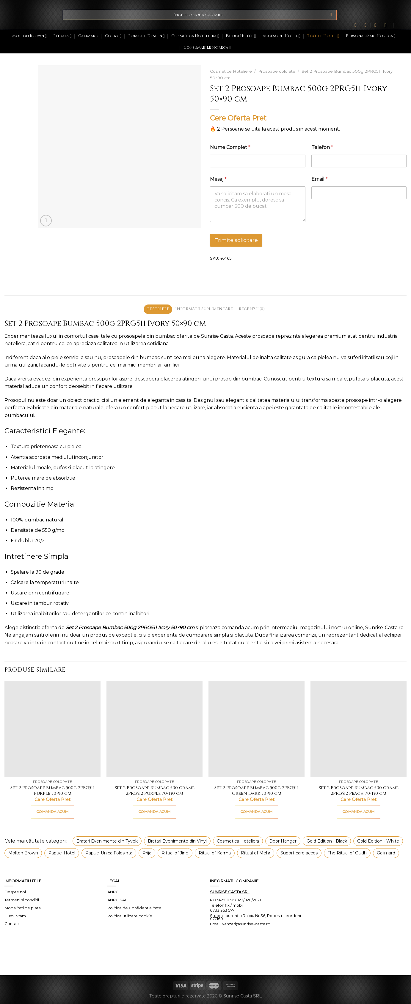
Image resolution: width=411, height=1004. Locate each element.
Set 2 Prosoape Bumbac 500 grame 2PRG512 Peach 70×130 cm (359, 791)
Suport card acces (299, 853)
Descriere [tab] (157, 309)
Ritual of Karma (215, 853)
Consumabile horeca (207, 47)
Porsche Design (146, 36)
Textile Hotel (323, 36)
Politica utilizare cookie (129, 915)
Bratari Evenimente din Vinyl (177, 841)
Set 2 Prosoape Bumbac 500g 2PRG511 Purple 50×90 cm (52, 791)
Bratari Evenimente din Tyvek (107, 841)
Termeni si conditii (21, 899)
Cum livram (15, 915)
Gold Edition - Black (327, 841)
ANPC (113, 891)
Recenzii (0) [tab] (252, 309)
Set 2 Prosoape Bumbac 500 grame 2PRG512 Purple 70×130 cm (154, 791)
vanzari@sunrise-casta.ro (246, 923)
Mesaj (218, 179)
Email (319, 179)
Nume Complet (230, 147)
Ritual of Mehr (255, 853)
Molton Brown (29, 36)
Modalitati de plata (22, 907)
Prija (146, 853)
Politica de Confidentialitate (134, 907)
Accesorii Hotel (281, 36)
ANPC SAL (117, 899)
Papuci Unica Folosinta (108, 853)
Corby (113, 36)
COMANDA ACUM (52, 812)
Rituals (62, 36)
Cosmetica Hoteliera (195, 36)
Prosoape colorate (276, 71)
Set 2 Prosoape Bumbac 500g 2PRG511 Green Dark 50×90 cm (256, 791)
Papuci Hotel (241, 36)
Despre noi (15, 891)
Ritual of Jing (175, 853)
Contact (12, 923)
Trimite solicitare (236, 240)
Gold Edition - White (378, 841)
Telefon (322, 147)
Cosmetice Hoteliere (231, 71)
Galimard (88, 36)
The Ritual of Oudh (347, 853)
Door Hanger (283, 841)
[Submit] (331, 15)
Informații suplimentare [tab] (204, 309)
